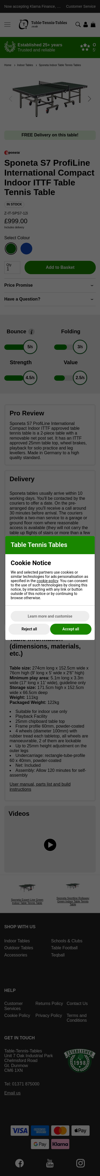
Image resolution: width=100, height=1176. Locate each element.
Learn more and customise (50, 616)
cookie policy (47, 581)
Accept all (70, 629)
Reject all (29, 629)
